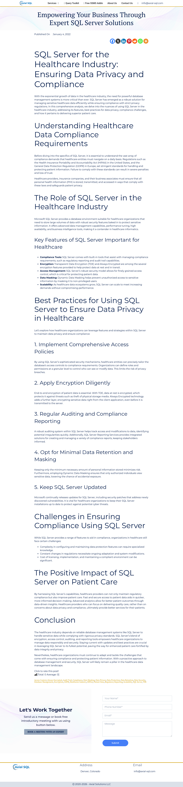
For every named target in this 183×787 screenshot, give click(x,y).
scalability (128, 682)
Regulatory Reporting (114, 682)
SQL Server (137, 682)
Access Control (40, 680)
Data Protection (113, 680)
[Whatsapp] (140, 41)
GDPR (66, 682)
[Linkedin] (123, 41)
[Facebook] (112, 41)
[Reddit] (134, 41)
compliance (77, 680)
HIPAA (90, 682)
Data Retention (127, 680)
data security (139, 680)
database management (43, 682)
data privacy (101, 680)
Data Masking (89, 680)
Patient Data (99, 682)
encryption (58, 682)
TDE (145, 682)
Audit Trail (67, 680)
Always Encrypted (54, 680)
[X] (118, 41)
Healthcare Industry (78, 682)
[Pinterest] (129, 41)
